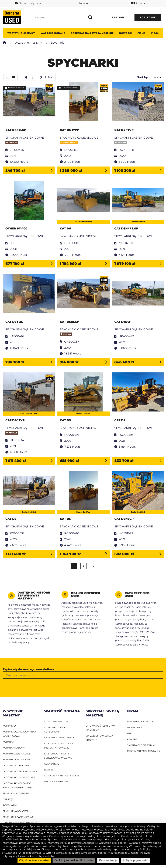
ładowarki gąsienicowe (19, 777)
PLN (82, 3)
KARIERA (132, 739)
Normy (48, 769)
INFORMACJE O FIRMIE (140, 721)
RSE (129, 733)
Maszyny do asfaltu (16, 793)
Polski (138, 3)
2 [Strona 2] (83, 566)
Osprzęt (8, 799)
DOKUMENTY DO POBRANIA (143, 751)
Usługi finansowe (56, 781)
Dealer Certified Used (59, 737)
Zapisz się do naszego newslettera (28, 669)
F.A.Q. (155, 33)
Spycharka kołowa (15, 811)
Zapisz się (148, 17)
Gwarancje (51, 763)
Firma (141, 33)
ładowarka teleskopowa (20, 771)
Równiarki (10, 805)
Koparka (8, 741)
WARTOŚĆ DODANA (53, 33)
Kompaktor (10, 725)
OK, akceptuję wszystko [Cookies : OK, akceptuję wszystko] (34, 860)
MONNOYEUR (135, 727)
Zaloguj (119, 17)
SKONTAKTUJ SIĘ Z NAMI (141, 745)
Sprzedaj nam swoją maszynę (92, 33)
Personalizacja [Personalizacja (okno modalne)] (108, 860)
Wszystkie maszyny (21, 33)
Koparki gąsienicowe (17, 753)
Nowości (125, 33)
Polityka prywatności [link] (135, 860)
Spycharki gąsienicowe (18, 817)
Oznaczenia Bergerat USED (62, 775)
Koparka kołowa (14, 747)
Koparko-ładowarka (17, 759)
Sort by (142, 77)
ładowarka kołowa (16, 765)
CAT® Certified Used (57, 721)
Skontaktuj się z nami (28, 3)
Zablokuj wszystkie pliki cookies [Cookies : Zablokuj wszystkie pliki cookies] (74, 860)
